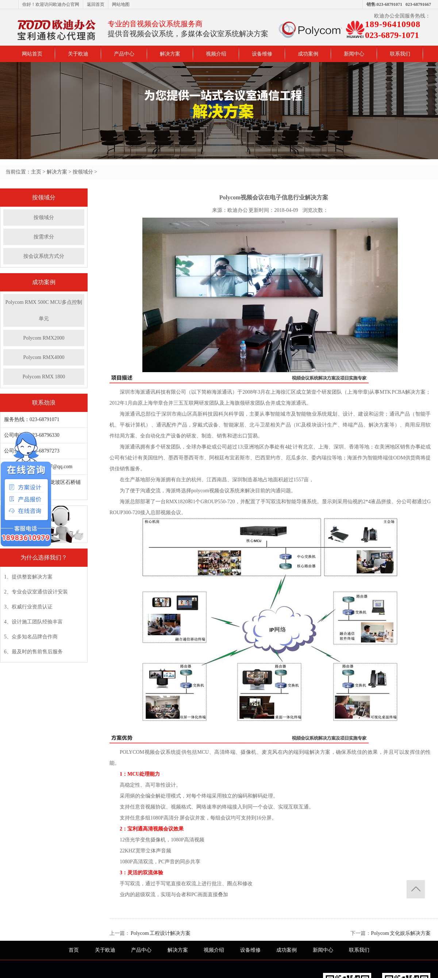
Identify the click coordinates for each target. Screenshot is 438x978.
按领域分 (83, 172)
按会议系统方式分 (43, 256)
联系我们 (400, 54)
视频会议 (219, 490)
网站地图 (121, 4)
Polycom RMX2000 (43, 338)
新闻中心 (354, 54)
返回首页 (95, 4)
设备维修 (262, 54)
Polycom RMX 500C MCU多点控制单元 (43, 310)
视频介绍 (216, 54)
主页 (36, 172)
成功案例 (308, 54)
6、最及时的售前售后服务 (33, 651)
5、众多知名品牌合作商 (31, 636)
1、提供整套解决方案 (28, 577)
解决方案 (170, 54)
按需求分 (44, 237)
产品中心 (124, 54)
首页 (74, 950)
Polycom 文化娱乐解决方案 (401, 933)
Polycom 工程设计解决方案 (160, 933)
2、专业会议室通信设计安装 (36, 592)
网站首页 (32, 54)
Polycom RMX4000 (43, 357)
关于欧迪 (78, 54)
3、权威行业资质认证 (28, 607)
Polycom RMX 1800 (46, 376)
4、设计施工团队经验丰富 (33, 621)
